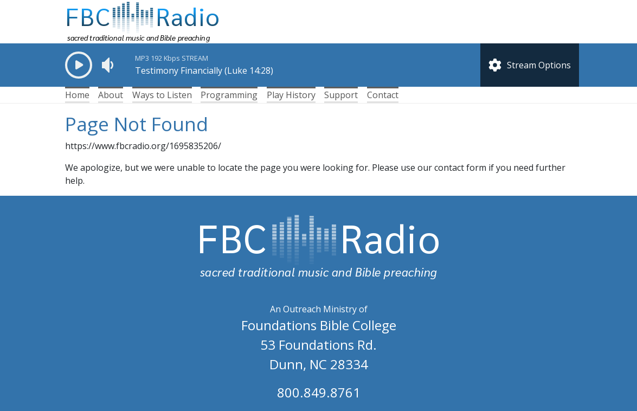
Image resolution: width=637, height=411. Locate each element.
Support (341, 95)
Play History (291, 95)
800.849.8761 (319, 392)
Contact (382, 95)
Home (77, 95)
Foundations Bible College (318, 325)
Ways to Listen (162, 95)
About (110, 95)
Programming (229, 95)
